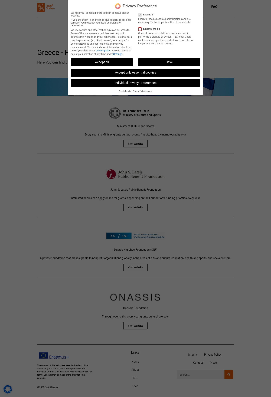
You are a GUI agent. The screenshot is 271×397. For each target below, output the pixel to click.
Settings (117, 52)
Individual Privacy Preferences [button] (135, 81)
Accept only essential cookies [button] (135, 71)
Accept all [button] (102, 60)
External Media (150, 27)
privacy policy (103, 49)
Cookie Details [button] (125, 89)
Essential (147, 13)
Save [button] (169, 60)
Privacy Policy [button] (139, 89)
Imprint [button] (149, 89)
